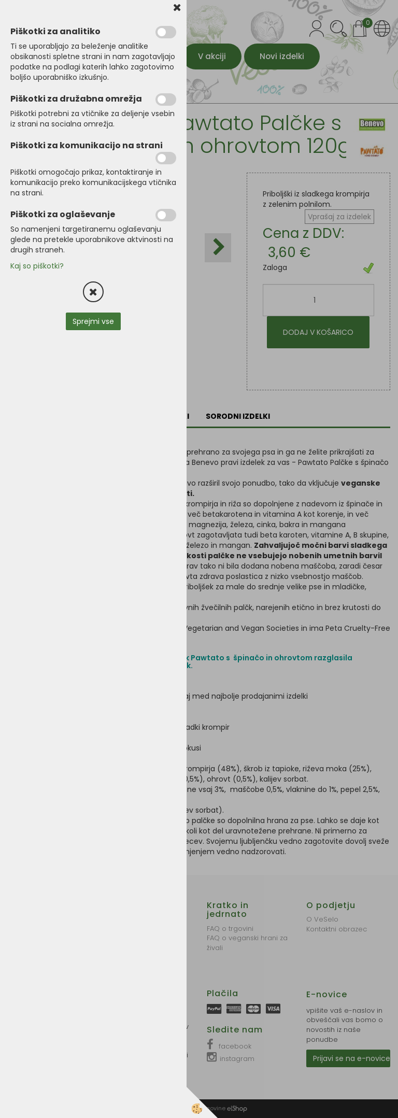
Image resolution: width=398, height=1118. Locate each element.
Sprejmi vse (93, 321)
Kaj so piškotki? (37, 266)
